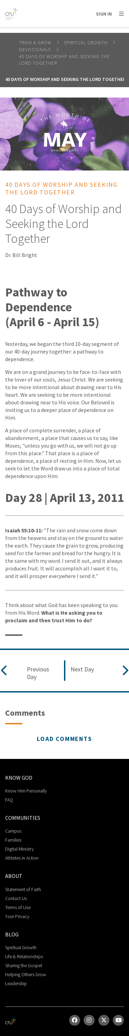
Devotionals (35, 49)
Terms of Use (18, 907)
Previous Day (38, 673)
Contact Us (16, 898)
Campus (13, 831)
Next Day (82, 669)
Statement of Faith (23, 889)
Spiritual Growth (86, 42)
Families (13, 840)
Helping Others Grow (25, 974)
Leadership (16, 983)
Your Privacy (17, 916)
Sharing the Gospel (23, 965)
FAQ (9, 800)
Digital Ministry (19, 849)
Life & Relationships (24, 956)
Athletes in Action (22, 858)
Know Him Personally (26, 791)
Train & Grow (36, 42)
